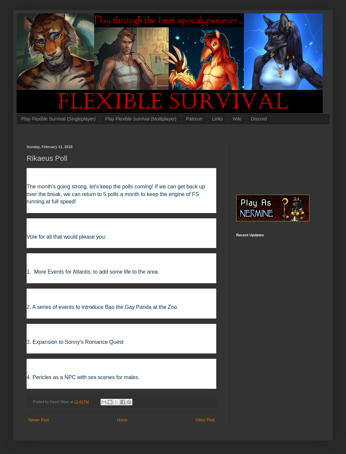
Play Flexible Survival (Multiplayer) (140, 118)
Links (217, 118)
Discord (258, 118)
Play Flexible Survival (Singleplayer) (58, 118)
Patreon (194, 118)
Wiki (237, 118)
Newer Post (38, 420)
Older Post (205, 420)
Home (122, 420)
